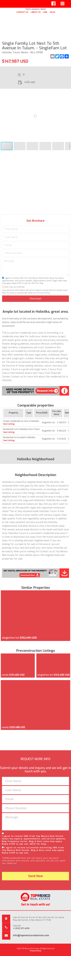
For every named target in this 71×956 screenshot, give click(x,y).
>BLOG (52, 12)
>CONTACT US (22, 12)
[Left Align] (53, 3)
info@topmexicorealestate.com (31, 935)
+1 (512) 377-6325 (21, 928)
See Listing (9, 424)
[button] (68, 93)
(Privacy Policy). (11, 866)
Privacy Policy (43, 293)
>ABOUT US (35, 12)
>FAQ (45, 12)
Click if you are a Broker (13, 287)
